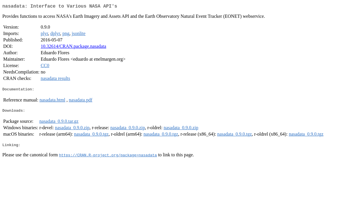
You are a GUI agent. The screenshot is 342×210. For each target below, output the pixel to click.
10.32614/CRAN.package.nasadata (73, 47)
